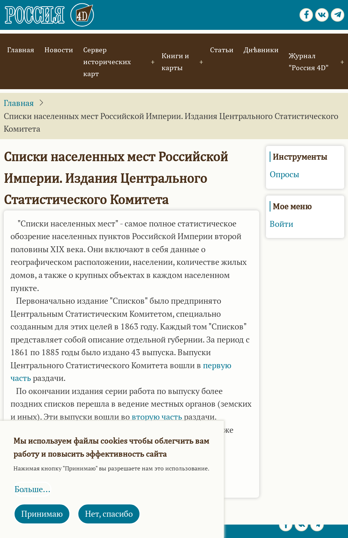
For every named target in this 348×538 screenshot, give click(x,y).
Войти (281, 224)
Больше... (32, 489)
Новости (58, 49)
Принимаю (42, 514)
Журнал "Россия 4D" (309, 61)
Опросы (284, 174)
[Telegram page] (337, 15)
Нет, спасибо (109, 514)
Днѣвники (261, 49)
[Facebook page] (306, 15)
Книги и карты (175, 61)
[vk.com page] (322, 15)
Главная (20, 49)
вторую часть (157, 417)
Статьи (221, 49)
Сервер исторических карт (107, 61)
